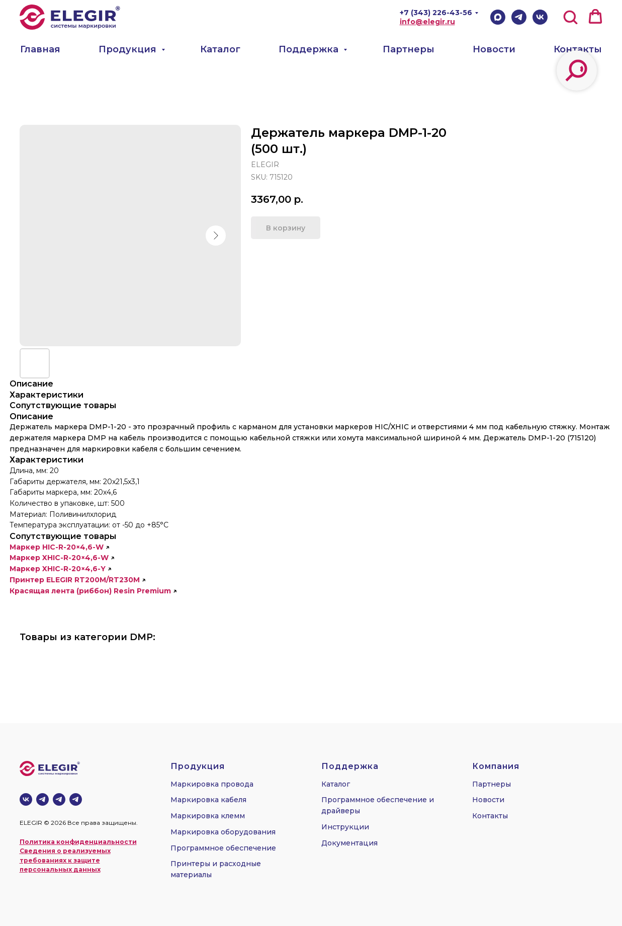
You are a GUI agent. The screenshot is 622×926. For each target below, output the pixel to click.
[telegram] (59, 799)
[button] (570, 16)
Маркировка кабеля (208, 799)
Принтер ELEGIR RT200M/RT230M (75, 579)
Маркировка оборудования (223, 831)
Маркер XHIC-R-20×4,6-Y (58, 568)
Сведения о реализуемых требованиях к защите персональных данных (65, 860)
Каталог (220, 49)
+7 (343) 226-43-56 (436, 12)
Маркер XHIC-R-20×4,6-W (59, 557)
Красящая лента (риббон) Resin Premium (90, 590)
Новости (494, 49)
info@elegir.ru (427, 21)
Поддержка (310, 49)
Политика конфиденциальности (78, 841)
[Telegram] (518, 17)
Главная (40, 49)
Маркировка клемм (207, 815)
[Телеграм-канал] (42, 799)
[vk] (26, 799)
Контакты (578, 49)
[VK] (540, 17)
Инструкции (345, 826)
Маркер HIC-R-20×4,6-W (57, 547)
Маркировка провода (211, 784)
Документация (349, 842)
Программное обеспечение (223, 848)
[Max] (497, 17)
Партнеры (408, 49)
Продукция (129, 49)
